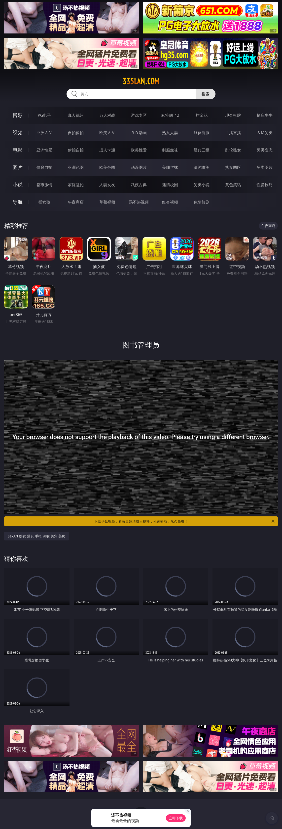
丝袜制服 (202, 132)
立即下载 (176, 818)
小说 (18, 184)
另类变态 (265, 150)
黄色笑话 (233, 184)
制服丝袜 (170, 150)
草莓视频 (107, 202)
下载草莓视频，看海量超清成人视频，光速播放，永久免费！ (184, 521)
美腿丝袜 (170, 167)
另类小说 (202, 184)
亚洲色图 (76, 167)
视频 (18, 132)
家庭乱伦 (76, 184)
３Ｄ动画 (139, 132)
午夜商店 (76, 202)
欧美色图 (107, 167)
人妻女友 (107, 184)
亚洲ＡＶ (44, 132)
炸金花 (202, 115)
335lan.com (141, 81)
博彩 (18, 115)
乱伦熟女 (233, 150)
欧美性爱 (139, 150)
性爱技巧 (265, 184)
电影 (18, 150)
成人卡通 (107, 150)
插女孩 (44, 202)
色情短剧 (202, 202)
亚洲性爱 (44, 150)
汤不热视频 (139, 202)
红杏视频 (170, 202)
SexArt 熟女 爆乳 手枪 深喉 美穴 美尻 (36, 536)
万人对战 (107, 115)
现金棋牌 (233, 115)
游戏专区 (139, 115)
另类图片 (265, 167)
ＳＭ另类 (265, 132)
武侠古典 (139, 184)
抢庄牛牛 (265, 115)
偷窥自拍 (44, 167)
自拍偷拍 (76, 132)
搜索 (206, 94)
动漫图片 (139, 167)
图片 (18, 167)
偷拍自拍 (76, 150)
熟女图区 (233, 167)
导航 (18, 202)
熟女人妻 (170, 132)
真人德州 (76, 115)
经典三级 (202, 150)
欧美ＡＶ (107, 132)
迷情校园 (170, 184)
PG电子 (44, 115)
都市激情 (44, 184)
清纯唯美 (202, 167)
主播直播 (233, 132)
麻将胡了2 (170, 115)
